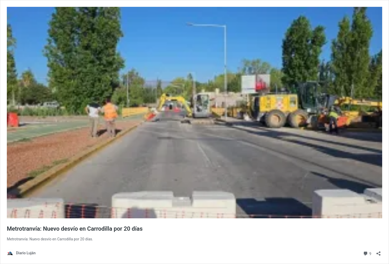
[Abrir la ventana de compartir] (378, 252)
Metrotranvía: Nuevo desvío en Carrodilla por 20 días (75, 228)
